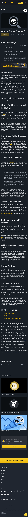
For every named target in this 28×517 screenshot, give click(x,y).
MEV (2, 237)
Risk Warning (16, 352)
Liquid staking (4, 110)
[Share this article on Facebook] (8, 364)
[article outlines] (25, 10)
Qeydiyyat (20, 2)
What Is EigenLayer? (8, 315)
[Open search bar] (15, 2)
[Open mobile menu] (25, 2)
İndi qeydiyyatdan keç (14, 446)
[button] (25, 2)
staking (10, 144)
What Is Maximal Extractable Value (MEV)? (14, 318)
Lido (4, 114)
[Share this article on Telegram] (15, 364)
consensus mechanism (6, 213)
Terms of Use (8, 352)
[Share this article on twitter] (2, 364)
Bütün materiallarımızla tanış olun (14, 460)
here (25, 340)
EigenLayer (11, 162)
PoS (19, 143)
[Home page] (9, 3)
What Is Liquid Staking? (9, 313)
